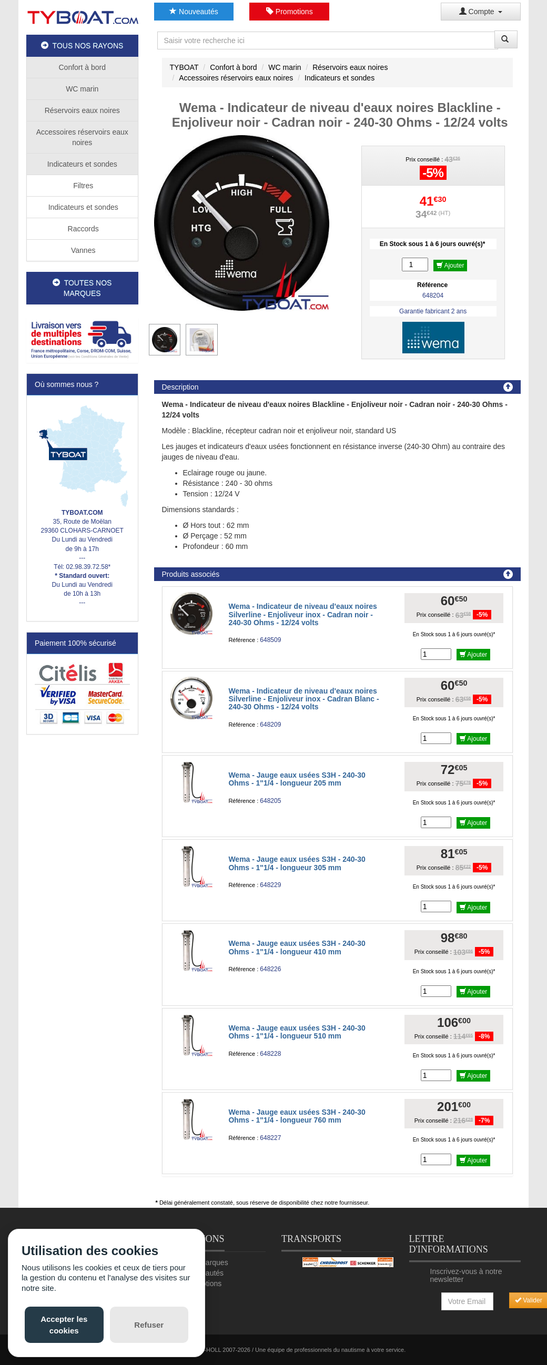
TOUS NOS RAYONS (82, 46)
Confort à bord (82, 67)
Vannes (82, 250)
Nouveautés (193, 11)
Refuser (149, 1324)
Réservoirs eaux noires (82, 110)
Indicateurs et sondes (82, 164)
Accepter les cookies (63, 1325)
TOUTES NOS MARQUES (82, 288)
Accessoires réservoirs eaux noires (82, 137)
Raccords (82, 229)
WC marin (82, 89)
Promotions (289, 11)
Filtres (82, 185)
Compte (481, 11)
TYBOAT (184, 67)
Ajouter (450, 265)
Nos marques (206, 1262)
